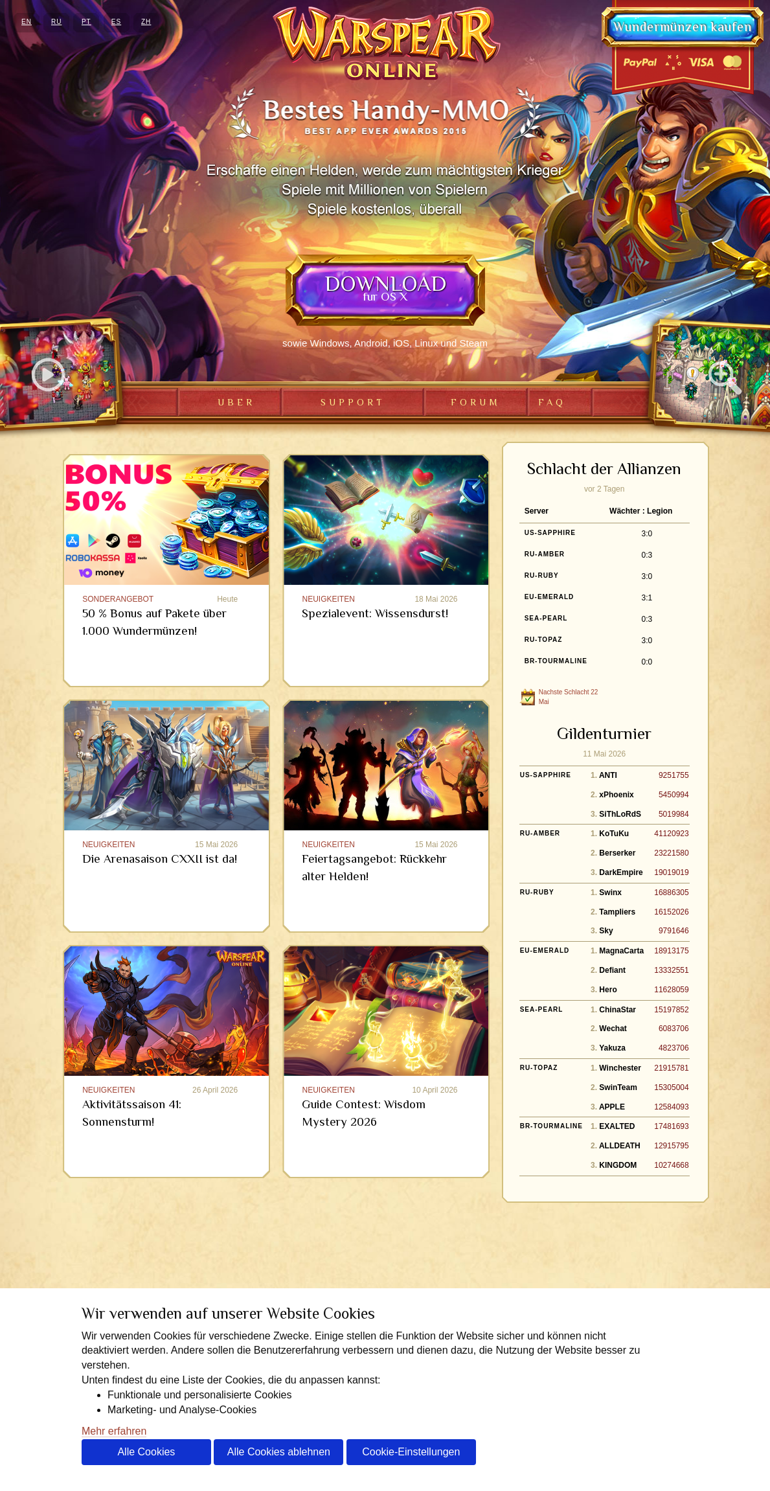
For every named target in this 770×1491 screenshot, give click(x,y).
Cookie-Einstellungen (411, 1451)
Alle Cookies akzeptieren (146, 1455)
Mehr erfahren (114, 1431)
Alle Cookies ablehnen (278, 1451)
